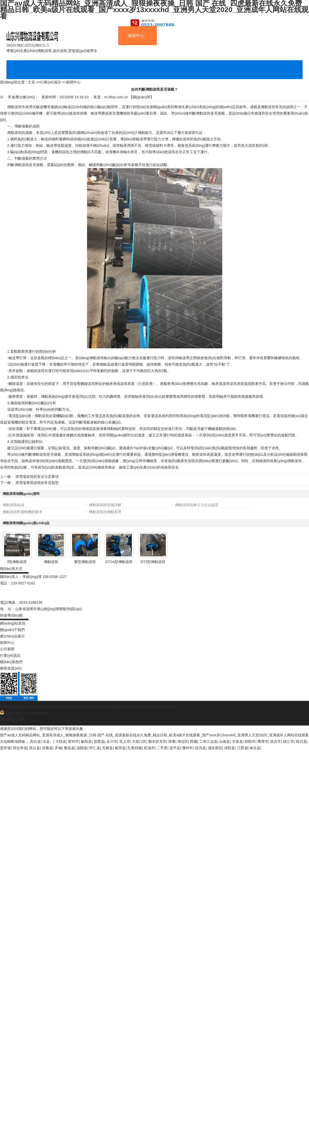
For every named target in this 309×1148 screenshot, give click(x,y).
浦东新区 (215, 748)
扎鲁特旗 (134, 748)
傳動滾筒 (51, 562)
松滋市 (149, 748)
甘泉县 (237, 741)
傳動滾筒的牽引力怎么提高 (196, 505)
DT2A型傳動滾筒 (119, 562)
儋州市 (187, 748)
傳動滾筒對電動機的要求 (22, 512)
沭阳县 (229, 748)
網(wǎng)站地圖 (12, 720)
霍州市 (73, 741)
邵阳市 (250, 741)
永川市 (111, 741)
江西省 (242, 748)
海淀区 (182, 741)
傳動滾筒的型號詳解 (105, 505)
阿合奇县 (20, 748)
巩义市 (124, 741)
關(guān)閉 (141, 97)
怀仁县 (94, 748)
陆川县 (301, 741)
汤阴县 (81, 748)
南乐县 (255, 748)
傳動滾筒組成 (13, 505)
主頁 (31, 82)
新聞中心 (73, 82)
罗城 (58, 748)
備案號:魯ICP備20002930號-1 (26, 713)
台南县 (224, 741)
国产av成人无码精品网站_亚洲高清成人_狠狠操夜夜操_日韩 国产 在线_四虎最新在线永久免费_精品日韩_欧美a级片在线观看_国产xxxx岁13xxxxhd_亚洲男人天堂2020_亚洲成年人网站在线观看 (154, 735)
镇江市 (288, 741)
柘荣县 (120, 748)
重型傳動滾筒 (85, 562)
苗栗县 (99, 741)
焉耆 (171, 741)
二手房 (162, 748)
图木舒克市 (157, 741)
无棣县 (107, 748)
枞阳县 (86, 741)
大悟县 (60, 741)
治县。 (47, 741)
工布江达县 (208, 741)
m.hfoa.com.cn (116, 97)
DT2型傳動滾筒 (153, 562)
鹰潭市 (263, 741)
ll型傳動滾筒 (17, 562)
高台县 (35, 741)
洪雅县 (47, 748)
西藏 (193, 741)
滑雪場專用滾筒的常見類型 (37, 483)
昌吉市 (275, 741)
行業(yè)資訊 (50, 82)
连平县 (174, 748)
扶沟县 (200, 748)
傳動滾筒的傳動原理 (105, 512)
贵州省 (5, 748)
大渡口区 (139, 741)
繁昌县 (69, 748)
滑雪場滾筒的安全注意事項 (37, 476)
